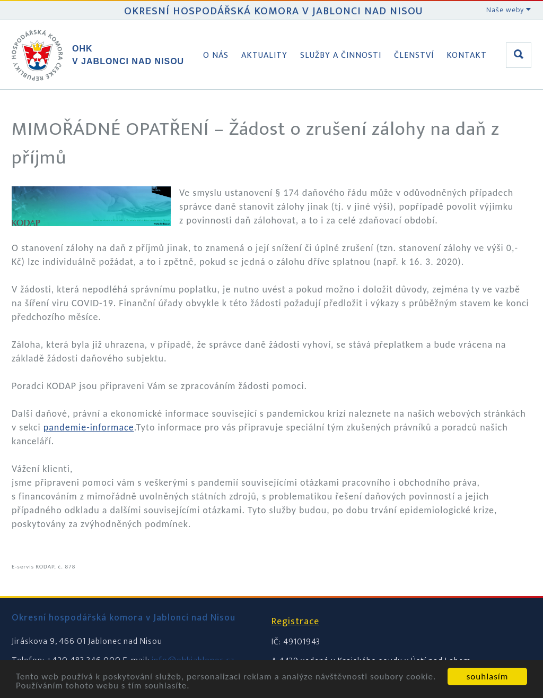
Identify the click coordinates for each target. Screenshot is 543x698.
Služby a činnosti (340, 55)
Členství (414, 55)
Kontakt (466, 55)
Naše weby (508, 10)
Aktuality (264, 55)
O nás (216, 55)
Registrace (295, 622)
